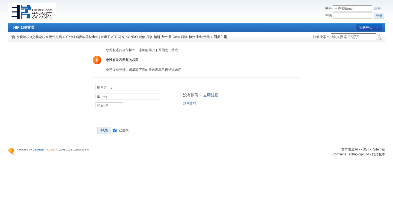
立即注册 (211, 95)
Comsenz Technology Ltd (350, 154)
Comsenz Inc (81, 149)
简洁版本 (378, 154)
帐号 (328, 8)
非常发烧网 (349, 149)
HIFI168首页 (24, 27)
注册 (377, 8)
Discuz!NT (39, 149)
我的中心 (365, 27)
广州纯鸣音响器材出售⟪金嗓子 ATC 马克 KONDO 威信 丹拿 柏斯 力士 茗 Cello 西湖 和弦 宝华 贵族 (138, 37)
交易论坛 (38, 37)
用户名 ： (105, 87)
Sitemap (379, 149)
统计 (366, 149)
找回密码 (189, 103)
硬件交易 (55, 37)
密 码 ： (105, 96)
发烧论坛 (22, 37)
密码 (328, 16)
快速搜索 (319, 37)
